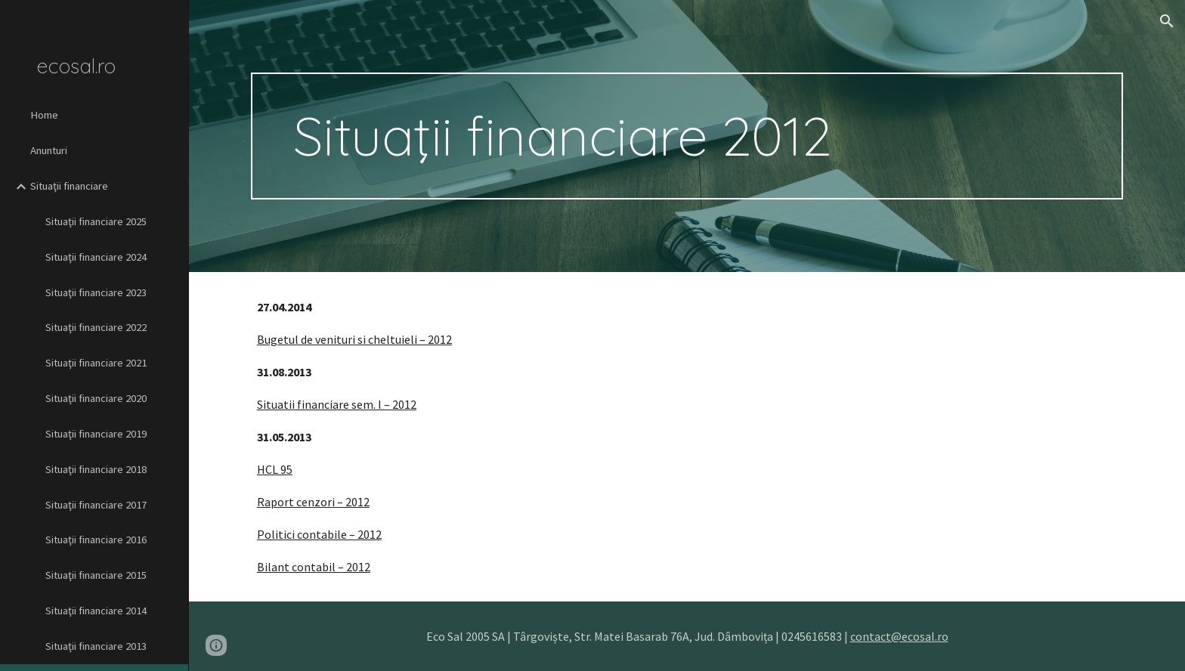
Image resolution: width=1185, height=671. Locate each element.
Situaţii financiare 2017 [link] (96, 505)
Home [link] (44, 115)
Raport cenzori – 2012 (313, 501)
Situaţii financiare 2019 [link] (96, 434)
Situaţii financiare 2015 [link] (96, 575)
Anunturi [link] (48, 150)
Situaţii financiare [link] (69, 186)
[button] (1167, 21)
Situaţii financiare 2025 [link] (96, 221)
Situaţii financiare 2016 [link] (96, 539)
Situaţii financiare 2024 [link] (96, 257)
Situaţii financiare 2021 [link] (96, 363)
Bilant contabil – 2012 (313, 566)
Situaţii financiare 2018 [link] (96, 469)
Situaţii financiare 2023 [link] (96, 292)
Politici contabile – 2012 (319, 534)
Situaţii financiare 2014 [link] (96, 610)
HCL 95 (274, 469)
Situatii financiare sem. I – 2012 (336, 404)
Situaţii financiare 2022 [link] (96, 327)
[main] (687, 136)
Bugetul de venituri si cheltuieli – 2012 (354, 339)
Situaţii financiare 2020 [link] (96, 398)
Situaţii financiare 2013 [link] (96, 646)
